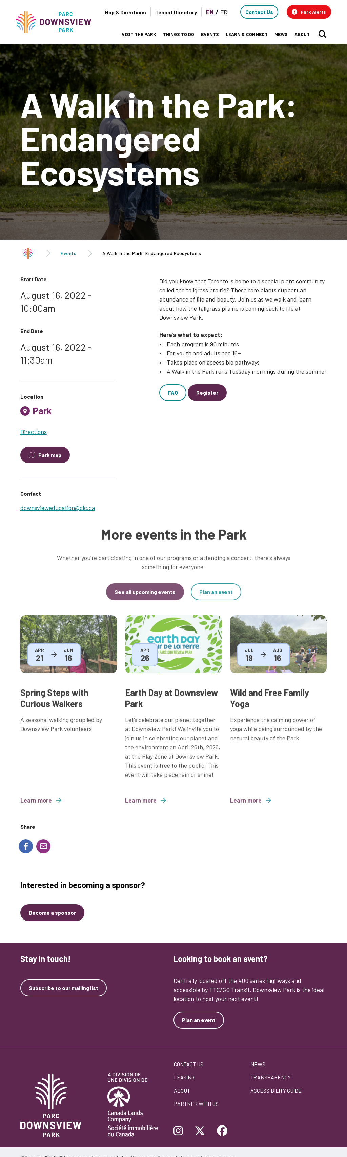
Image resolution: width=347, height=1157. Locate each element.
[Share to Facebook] (26, 846)
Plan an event (216, 597)
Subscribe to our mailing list (63, 988)
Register (207, 392)
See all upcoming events (145, 597)
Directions (33, 431)
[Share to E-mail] (43, 846)
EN (210, 12)
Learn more (40, 806)
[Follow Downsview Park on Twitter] (199, 1131)
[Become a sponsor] (52, 912)
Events (68, 253)
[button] (309, 12)
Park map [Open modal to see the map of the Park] (49, 455)
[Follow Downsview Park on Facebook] (222, 1131)
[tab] (67, 413)
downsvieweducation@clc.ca (57, 507)
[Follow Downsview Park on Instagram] (181, 1131)
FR (223, 12)
